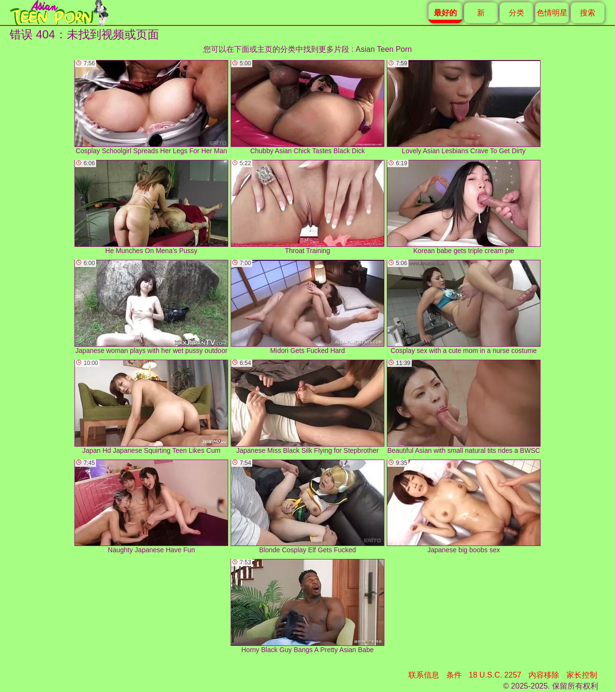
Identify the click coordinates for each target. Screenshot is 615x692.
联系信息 (423, 675)
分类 (516, 13)
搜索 (587, 13)
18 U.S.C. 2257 (495, 675)
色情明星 (552, 13)
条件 (454, 675)
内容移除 (544, 675)
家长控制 (581, 675)
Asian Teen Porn (384, 49)
